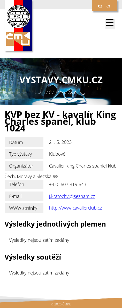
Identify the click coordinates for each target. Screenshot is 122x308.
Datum (16, 142)
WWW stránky (23, 208)
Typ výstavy (20, 154)
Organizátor (21, 166)
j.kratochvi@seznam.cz (72, 196)
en (108, 6)
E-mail (15, 196)
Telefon (16, 184)
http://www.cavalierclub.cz (75, 208)
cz (100, 6)
